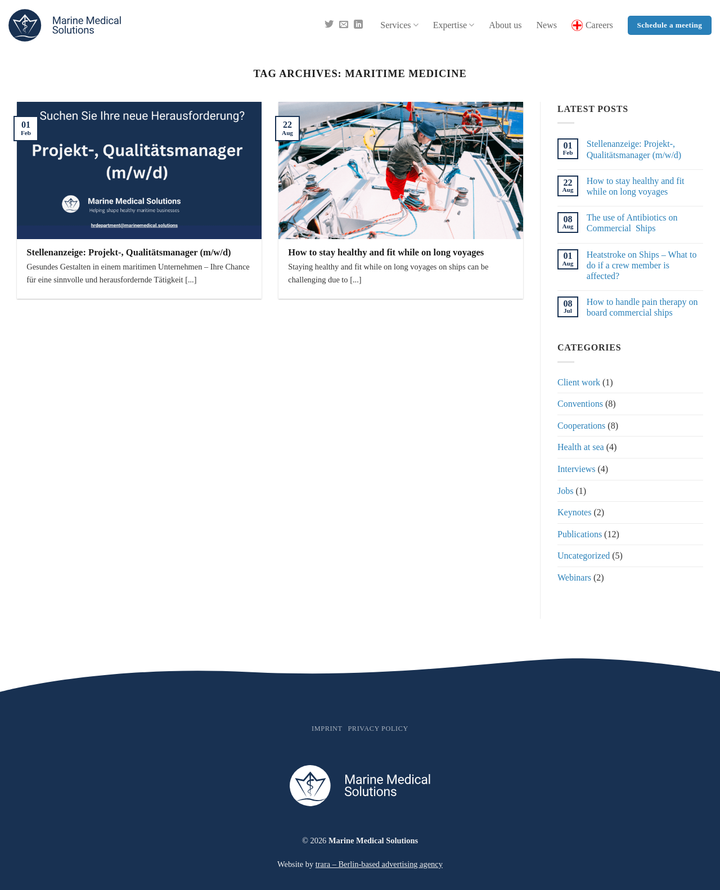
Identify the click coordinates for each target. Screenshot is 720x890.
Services (399, 25)
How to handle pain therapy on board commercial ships (642, 307)
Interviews (576, 469)
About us (505, 25)
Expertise (454, 25)
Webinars (574, 577)
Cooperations (581, 425)
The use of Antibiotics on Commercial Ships (632, 223)
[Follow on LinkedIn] (358, 25)
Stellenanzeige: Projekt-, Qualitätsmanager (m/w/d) (128, 252)
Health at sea (580, 447)
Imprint (327, 728)
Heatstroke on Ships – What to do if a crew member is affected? (642, 265)
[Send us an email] (343, 25)
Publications (579, 534)
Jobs (565, 491)
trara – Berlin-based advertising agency (379, 864)
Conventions (580, 403)
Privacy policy (378, 728)
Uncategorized (583, 555)
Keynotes (574, 512)
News (546, 25)
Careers (592, 25)
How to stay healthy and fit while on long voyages (386, 252)
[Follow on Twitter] (329, 25)
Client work (578, 382)
